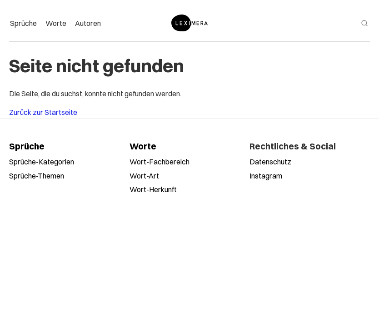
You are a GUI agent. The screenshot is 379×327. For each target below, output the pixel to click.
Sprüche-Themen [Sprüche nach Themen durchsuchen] (36, 175)
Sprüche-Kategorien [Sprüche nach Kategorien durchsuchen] (41, 161)
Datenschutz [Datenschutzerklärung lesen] (270, 161)
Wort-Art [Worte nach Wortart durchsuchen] (144, 175)
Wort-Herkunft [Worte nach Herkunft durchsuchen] (153, 189)
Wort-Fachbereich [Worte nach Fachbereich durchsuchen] (160, 161)
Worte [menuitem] (55, 23)
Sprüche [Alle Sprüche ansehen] (27, 145)
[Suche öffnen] (364, 23)
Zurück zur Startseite (43, 112)
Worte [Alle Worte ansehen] (143, 145)
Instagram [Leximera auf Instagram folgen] (265, 175)
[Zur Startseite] (189, 23)
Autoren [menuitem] (88, 23)
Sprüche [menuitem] (23, 23)
